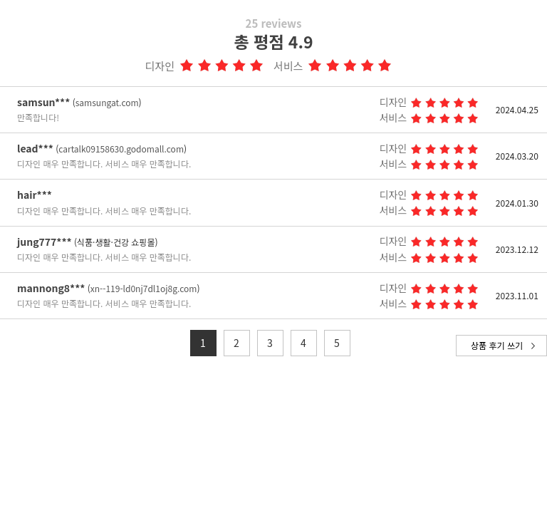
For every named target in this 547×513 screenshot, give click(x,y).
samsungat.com (107, 102)
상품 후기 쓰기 (497, 345)
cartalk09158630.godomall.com (121, 148)
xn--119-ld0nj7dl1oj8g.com (143, 288)
